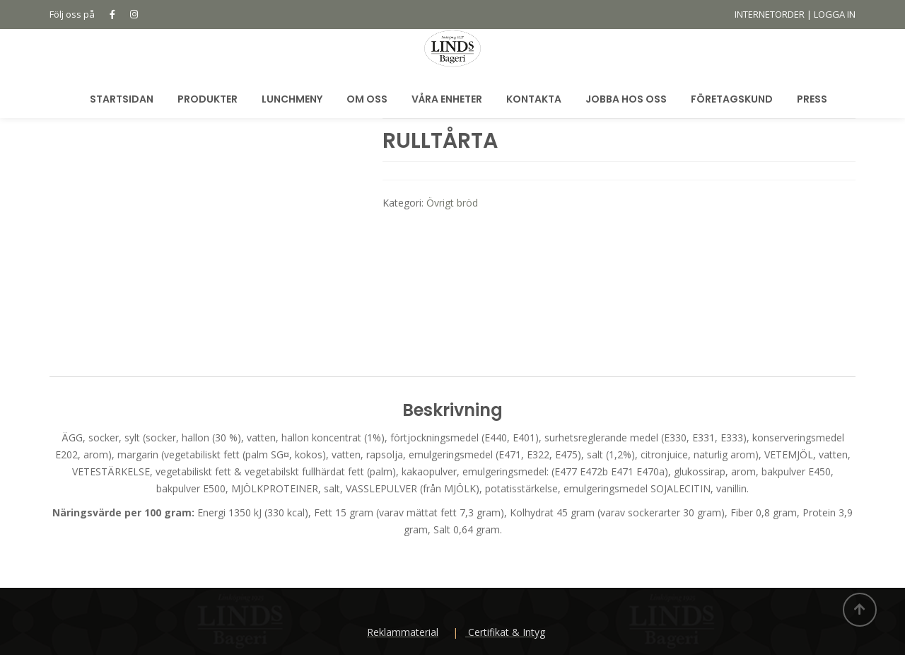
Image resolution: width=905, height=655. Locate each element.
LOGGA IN (835, 14)
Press (812, 99)
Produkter (207, 99)
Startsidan (121, 99)
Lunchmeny (292, 99)
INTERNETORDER (770, 14)
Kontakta (533, 99)
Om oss (366, 99)
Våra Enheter (446, 99)
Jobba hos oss (626, 99)
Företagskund (732, 99)
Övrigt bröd (452, 202)
